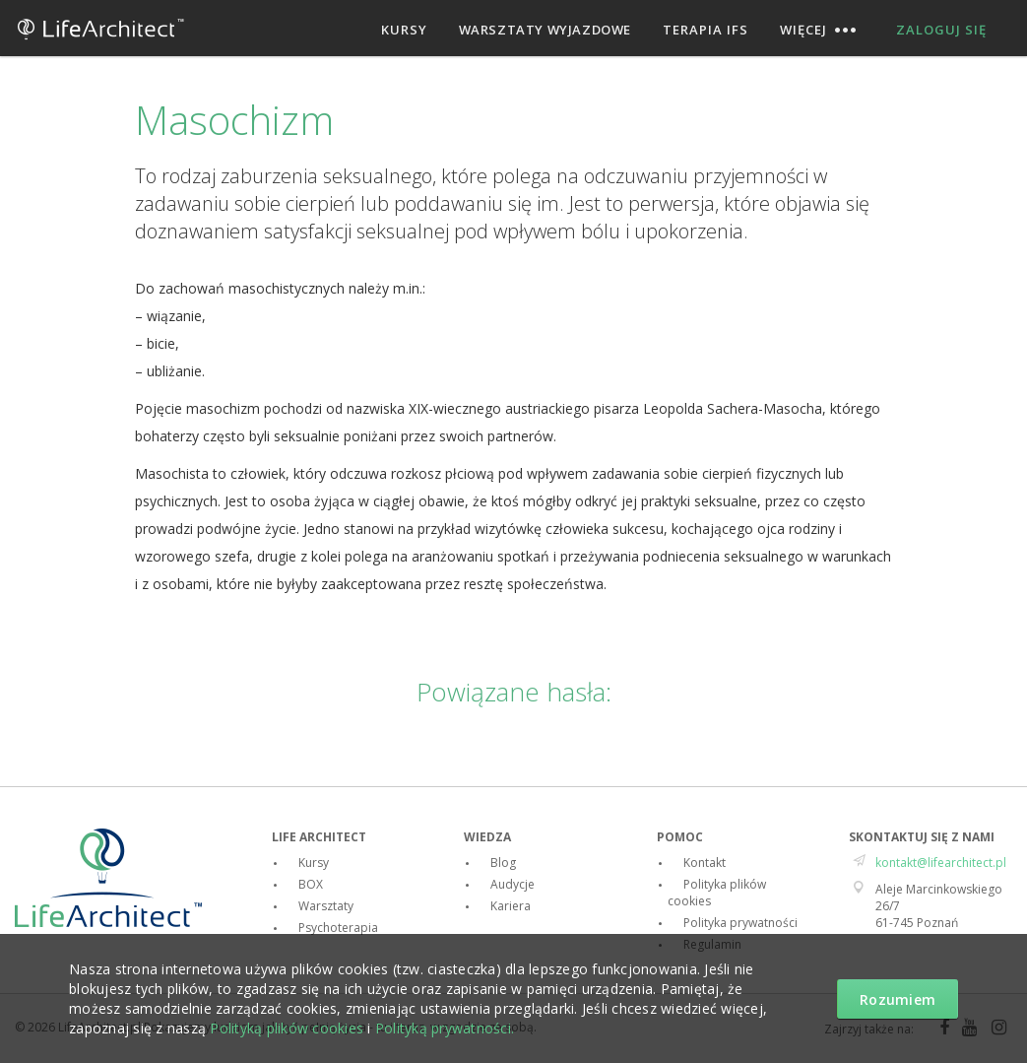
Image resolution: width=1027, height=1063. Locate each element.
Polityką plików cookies (286, 1028)
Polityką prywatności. (444, 1028)
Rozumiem (897, 999)
